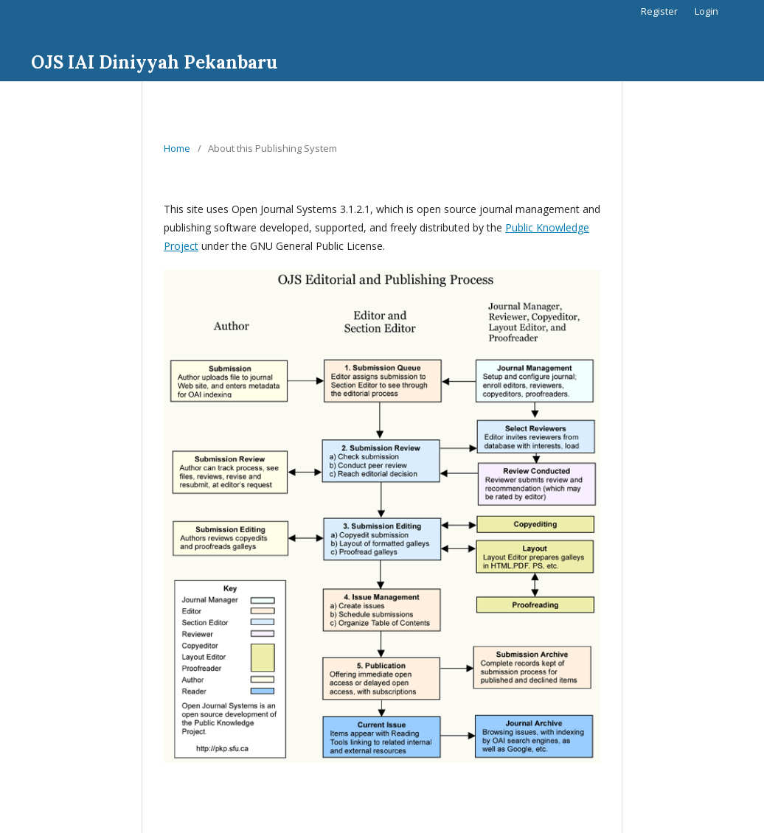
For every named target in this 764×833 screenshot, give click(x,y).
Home (177, 148)
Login (706, 11)
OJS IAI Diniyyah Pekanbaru (154, 62)
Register (659, 11)
